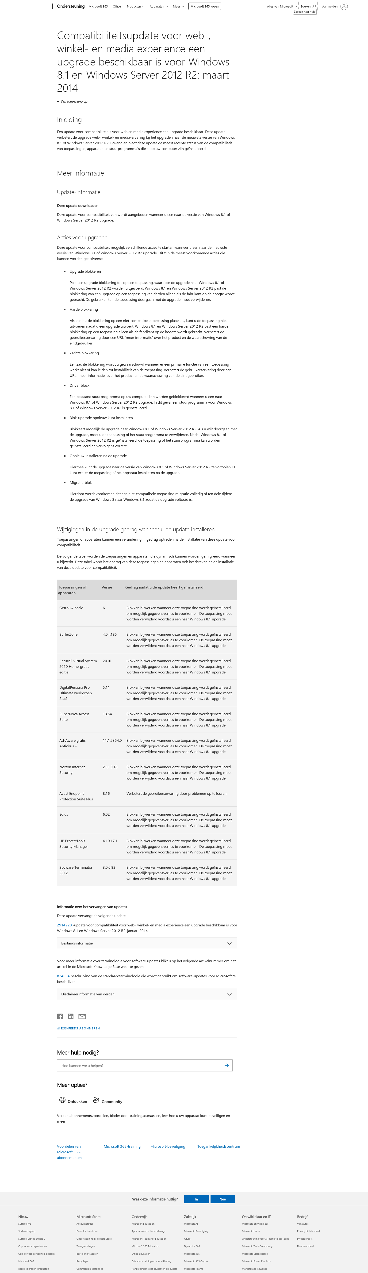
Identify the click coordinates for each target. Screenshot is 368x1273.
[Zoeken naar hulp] (308, 6)
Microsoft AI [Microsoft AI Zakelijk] (191, 1223)
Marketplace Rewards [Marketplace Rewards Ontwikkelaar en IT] (254, 1268)
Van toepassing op (73, 101)
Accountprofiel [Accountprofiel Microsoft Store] (85, 1223)
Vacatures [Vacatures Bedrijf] (303, 1223)
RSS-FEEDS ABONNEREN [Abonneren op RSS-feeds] (80, 1028)
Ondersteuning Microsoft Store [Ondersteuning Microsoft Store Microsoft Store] (94, 1238)
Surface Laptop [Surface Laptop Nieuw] (26, 1231)
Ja (196, 1199)
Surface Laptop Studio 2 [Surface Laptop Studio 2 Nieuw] (31, 1238)
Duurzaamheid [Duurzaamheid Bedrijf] (305, 1246)
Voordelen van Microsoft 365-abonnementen (69, 1152)
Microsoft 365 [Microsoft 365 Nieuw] (26, 1261)
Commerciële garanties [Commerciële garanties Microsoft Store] (90, 1268)
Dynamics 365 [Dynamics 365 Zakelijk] (192, 1246)
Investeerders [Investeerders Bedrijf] (305, 1238)
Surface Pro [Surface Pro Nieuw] (24, 1223)
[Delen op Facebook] (60, 1015)
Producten (134, 6)
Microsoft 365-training (122, 1146)
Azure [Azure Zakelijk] (187, 1238)
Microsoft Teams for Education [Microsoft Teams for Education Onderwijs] (149, 1238)
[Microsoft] (34, 6)
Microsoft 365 (98, 6)
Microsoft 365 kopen (205, 6)
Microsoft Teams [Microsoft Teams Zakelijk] (193, 1268)
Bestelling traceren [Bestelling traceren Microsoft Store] (87, 1253)
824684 (63, 975)
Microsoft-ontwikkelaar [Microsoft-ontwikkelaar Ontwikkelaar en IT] (255, 1223)
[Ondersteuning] (70, 6)
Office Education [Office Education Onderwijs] (141, 1253)
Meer (176, 6)
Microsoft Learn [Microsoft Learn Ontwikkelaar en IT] (251, 1231)
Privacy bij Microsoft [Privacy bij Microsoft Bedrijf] (308, 1231)
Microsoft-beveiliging (167, 1146)
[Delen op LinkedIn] (69, 1015)
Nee (222, 1199)
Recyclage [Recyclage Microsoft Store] (82, 1261)
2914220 (64, 924)
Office (117, 6)
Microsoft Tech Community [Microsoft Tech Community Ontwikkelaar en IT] (257, 1246)
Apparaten (157, 6)
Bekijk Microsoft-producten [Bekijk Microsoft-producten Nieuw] (33, 1268)
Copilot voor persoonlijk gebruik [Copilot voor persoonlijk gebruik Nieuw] (36, 1253)
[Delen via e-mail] (80, 1015)
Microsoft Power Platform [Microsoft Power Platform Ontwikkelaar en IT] (256, 1261)
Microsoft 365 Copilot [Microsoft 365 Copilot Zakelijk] (196, 1261)
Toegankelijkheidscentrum (218, 1146)
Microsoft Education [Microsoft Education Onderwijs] (143, 1223)
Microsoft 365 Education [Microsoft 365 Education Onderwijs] (145, 1246)
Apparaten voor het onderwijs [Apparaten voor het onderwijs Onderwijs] (148, 1231)
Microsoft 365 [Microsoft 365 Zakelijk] (192, 1253)
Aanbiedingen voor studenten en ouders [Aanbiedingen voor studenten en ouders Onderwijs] (154, 1268)
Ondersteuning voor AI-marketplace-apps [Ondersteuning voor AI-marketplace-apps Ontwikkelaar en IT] (265, 1238)
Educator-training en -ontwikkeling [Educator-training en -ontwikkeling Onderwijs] (151, 1261)
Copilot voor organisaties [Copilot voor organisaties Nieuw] (32, 1246)
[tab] (74, 1101)
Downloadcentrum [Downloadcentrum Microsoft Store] (87, 1231)
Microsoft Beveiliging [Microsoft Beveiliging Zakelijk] (196, 1231)
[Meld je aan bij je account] (334, 6)
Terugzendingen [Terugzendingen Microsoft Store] (86, 1246)
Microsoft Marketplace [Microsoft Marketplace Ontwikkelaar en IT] (255, 1253)
